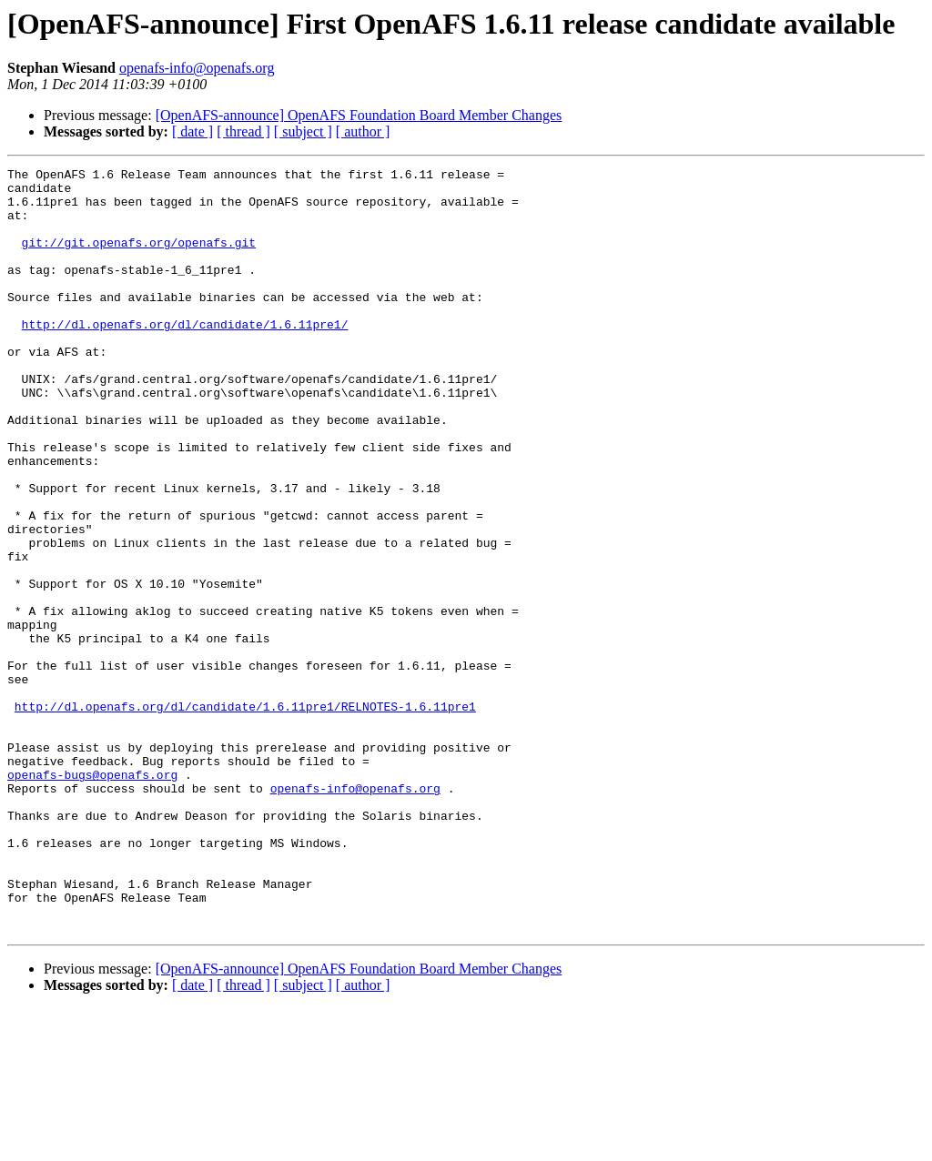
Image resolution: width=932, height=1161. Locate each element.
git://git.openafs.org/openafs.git (139, 258)
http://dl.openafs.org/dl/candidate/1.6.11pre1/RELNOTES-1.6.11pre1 (245, 815)
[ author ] (363, 131)
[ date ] (192, 131)
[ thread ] (243, 131)
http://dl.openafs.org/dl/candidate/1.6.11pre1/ (185, 356)
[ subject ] (303, 131)
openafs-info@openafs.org (196, 68)
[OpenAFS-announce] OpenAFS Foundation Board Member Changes (359, 115)
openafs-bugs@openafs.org (92, 897)
